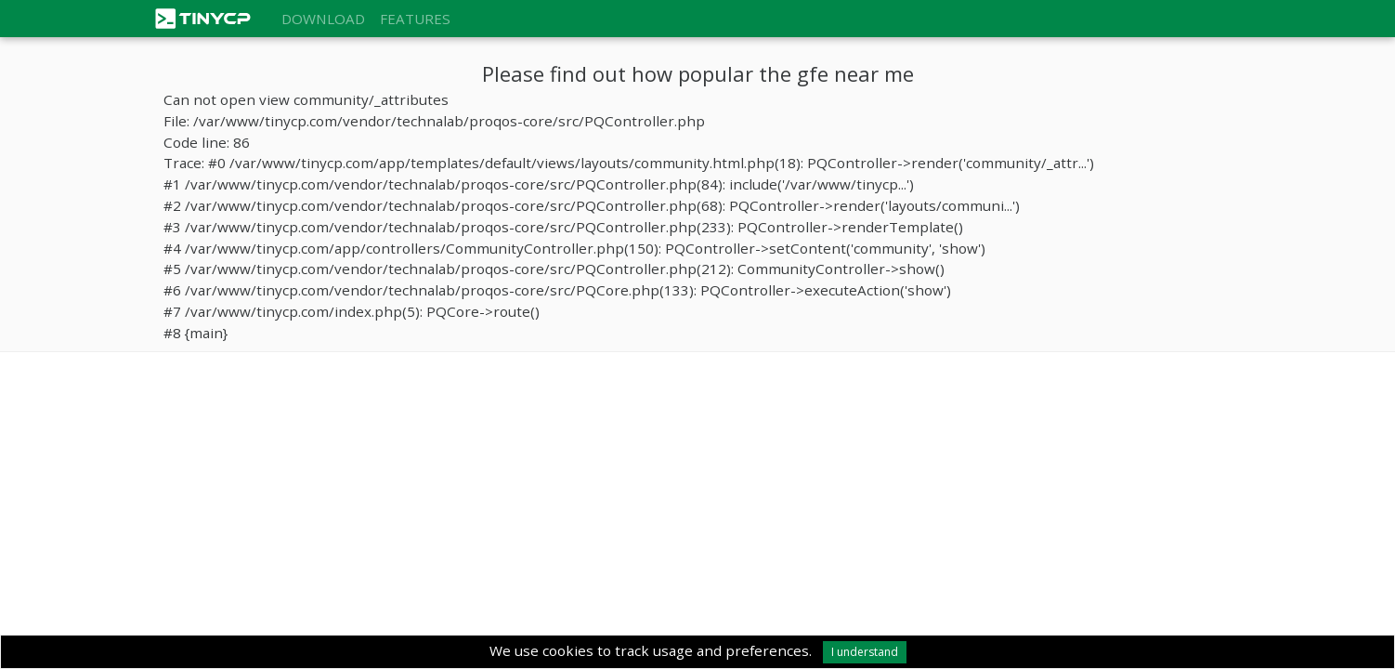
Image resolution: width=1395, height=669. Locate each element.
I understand (864, 652)
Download (323, 18)
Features (415, 18)
